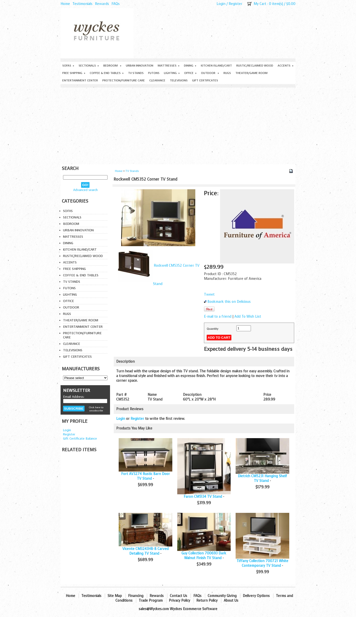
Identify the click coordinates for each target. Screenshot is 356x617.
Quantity (212, 329)
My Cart (260, 3)
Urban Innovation (139, 66)
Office (190, 73)
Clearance (157, 80)
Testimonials (82, 3)
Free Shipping (73, 73)
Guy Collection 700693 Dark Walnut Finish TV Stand (203, 555)
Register (235, 3)
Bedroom (112, 66)
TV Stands (136, 73)
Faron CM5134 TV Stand (203, 496)
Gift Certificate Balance (80, 438)
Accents (285, 66)
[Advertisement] (178, 124)
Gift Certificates (205, 80)
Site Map (115, 595)
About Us (231, 600)
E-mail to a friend (217, 316)
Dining (190, 66)
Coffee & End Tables (107, 73)
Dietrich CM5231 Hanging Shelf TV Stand (262, 478)
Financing (135, 595)
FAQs (115, 3)
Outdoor (210, 73)
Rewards (102, 3)
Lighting (172, 73)
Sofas (68, 66)
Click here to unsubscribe (96, 409)
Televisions (179, 80)
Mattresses (168, 66)
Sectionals (89, 66)
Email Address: (73, 397)
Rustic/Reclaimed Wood (254, 66)
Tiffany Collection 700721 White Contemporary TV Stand (262, 563)
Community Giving (222, 595)
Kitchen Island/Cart (216, 66)
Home (65, 3)
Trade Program (151, 600)
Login (221, 3)
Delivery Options (256, 595)
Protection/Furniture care (123, 80)
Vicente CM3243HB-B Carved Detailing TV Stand (145, 551)
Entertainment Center (80, 80)
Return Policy (207, 600)
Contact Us (178, 595)
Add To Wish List (247, 316)
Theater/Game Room (251, 73)
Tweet (209, 294)
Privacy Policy (179, 600)
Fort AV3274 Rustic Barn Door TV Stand (145, 476)
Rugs (227, 73)
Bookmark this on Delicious (229, 301)
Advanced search (85, 190)
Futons (153, 73)
